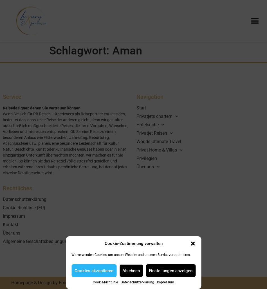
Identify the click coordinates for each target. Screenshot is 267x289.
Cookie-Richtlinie (105, 282)
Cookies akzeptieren (94, 270)
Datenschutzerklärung (137, 282)
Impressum (165, 282)
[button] (193, 243)
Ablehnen (131, 270)
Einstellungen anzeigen (170, 270)
